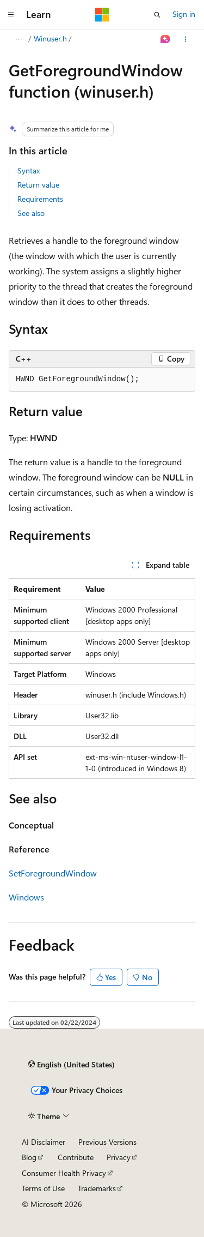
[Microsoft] (102, 15)
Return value (38, 184)
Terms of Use (43, 1188)
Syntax (28, 170)
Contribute (76, 1157)
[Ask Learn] (165, 39)
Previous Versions (107, 1142)
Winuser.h (50, 38)
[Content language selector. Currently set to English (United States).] (71, 1064)
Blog (29, 1157)
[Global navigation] (11, 15)
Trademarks (97, 1188)
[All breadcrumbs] (18, 39)
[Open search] (157, 15)
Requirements (40, 199)
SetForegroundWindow (53, 873)
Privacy (119, 1157)
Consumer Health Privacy (64, 1173)
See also (31, 213)
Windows (26, 897)
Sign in (183, 14)
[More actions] (185, 39)
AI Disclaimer (43, 1142)
